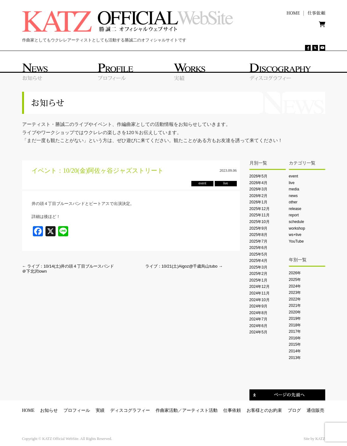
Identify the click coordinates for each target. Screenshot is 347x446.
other (293, 202)
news (293, 196)
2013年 (295, 358)
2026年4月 (258, 183)
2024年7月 (258, 319)
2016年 (295, 338)
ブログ (294, 410)
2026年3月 (258, 189)
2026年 (295, 273)
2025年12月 (259, 209)
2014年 (295, 351)
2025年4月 (258, 260)
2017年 (295, 331)
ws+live (295, 234)
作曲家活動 (167, 410)
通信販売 (315, 410)
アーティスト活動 (200, 410)
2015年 (295, 344)
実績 (100, 410)
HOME (28, 410)
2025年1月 (258, 280)
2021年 (295, 305)
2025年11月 (259, 215)
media (294, 189)
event (293, 176)
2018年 (295, 325)
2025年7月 (258, 241)
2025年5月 (258, 254)
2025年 (295, 279)
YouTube (296, 241)
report (294, 215)
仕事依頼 (232, 410)
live (292, 183)
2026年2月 (258, 196)
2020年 (295, 312)
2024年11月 (259, 293)
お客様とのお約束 (264, 410)
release (295, 209)
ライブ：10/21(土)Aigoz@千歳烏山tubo (184, 266)
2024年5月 (258, 332)
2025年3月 (258, 267)
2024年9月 (258, 306)
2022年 (295, 299)
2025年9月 (258, 228)
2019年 (295, 318)
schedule (296, 222)
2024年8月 (258, 313)
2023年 (295, 292)
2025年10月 (259, 222)
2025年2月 (258, 273)
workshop (297, 228)
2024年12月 (259, 286)
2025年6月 (258, 247)
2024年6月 (258, 326)
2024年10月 (259, 300)
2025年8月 (258, 234)
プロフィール (76, 410)
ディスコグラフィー (130, 410)
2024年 (295, 286)
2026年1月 (258, 202)
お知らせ (49, 410)
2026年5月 (258, 176)
